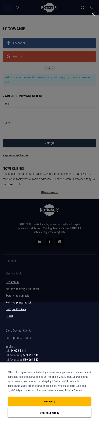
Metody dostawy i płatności (22, 289)
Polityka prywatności (18, 302)
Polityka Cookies (16, 309)
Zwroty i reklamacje (18, 295)
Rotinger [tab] (11, 260)
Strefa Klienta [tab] (14, 273)
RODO (9, 316)
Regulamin (12, 282)
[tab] (49, 348)
